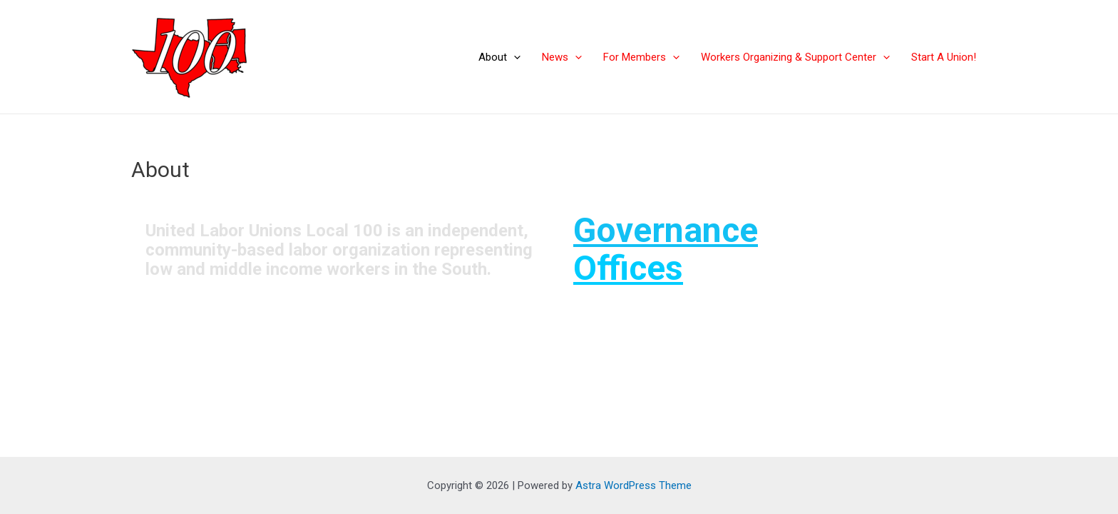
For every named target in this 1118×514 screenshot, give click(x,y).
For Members (641, 57)
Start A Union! (943, 57)
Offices (628, 268)
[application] (513, 57)
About (499, 57)
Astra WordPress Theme (633, 485)
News (562, 57)
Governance (665, 230)
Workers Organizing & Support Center (795, 57)
